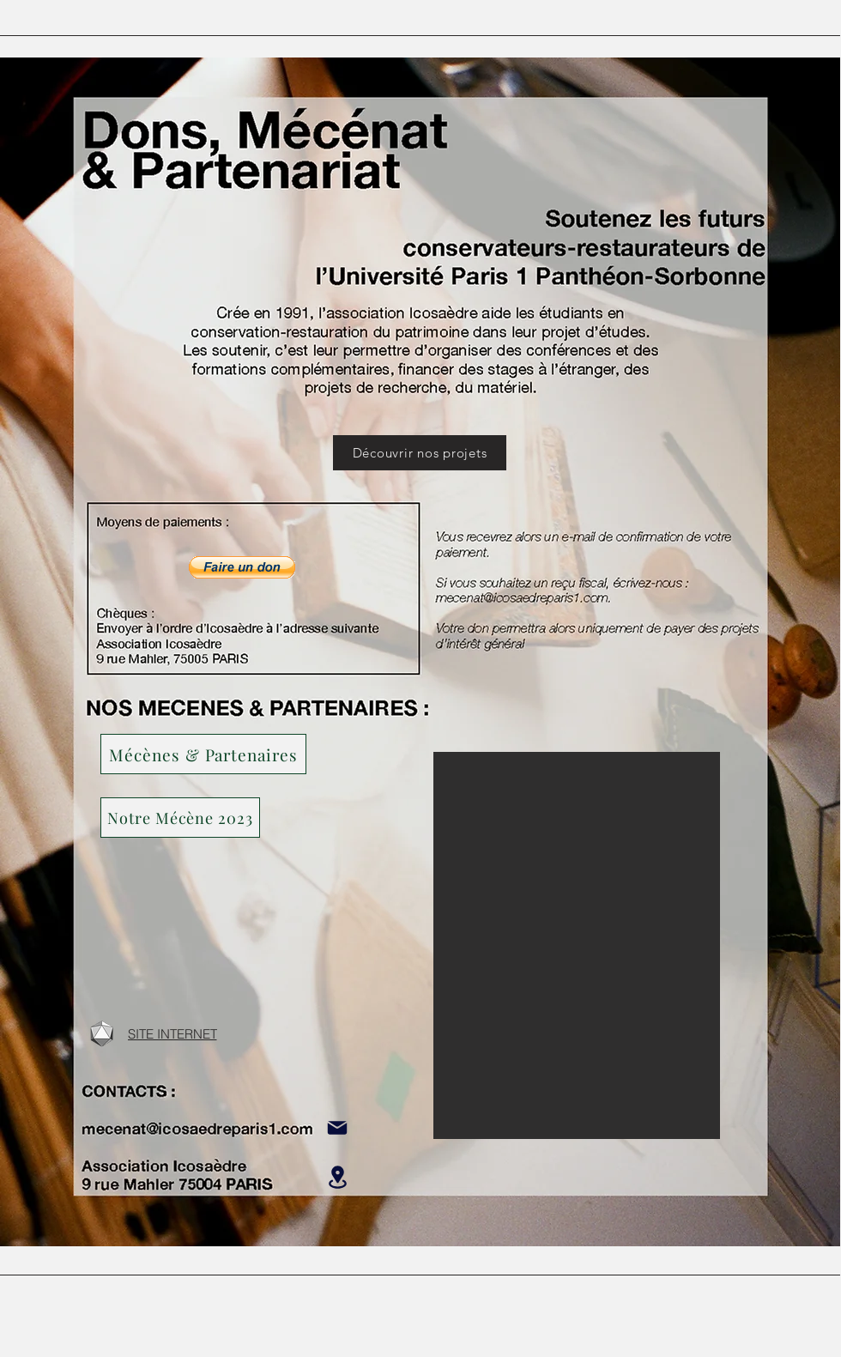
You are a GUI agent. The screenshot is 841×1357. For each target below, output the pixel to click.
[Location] (337, 1177)
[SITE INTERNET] (172, 1033)
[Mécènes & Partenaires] (203, 754)
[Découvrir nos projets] (419, 452)
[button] (180, 817)
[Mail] (337, 1128)
